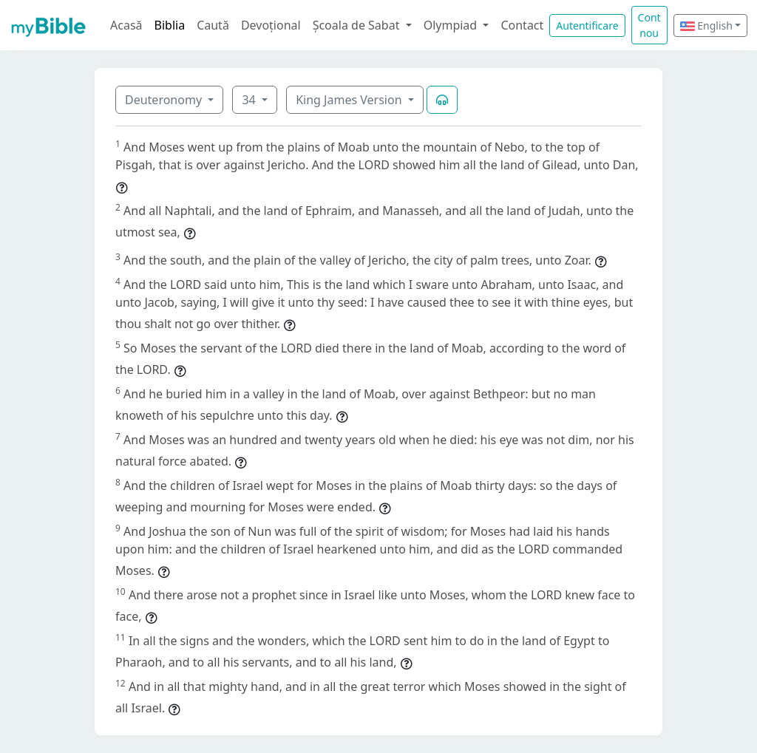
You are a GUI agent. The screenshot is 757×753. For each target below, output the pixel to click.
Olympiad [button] (452, 25)
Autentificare (587, 25)
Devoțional (271, 25)
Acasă (126, 25)
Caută (213, 25)
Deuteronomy (165, 100)
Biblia (170, 25)
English (706, 25)
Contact (521, 25)
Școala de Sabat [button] (358, 25)
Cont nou (649, 25)
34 (250, 100)
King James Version (350, 100)
